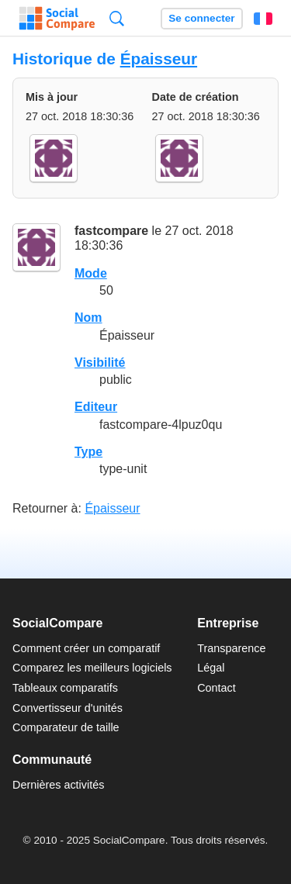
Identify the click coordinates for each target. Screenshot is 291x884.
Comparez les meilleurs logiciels (92, 667)
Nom (88, 317)
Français (263, 18)
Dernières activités (58, 785)
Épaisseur (158, 58)
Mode (90, 273)
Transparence (231, 648)
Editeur (95, 406)
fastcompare (111, 230)
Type (88, 451)
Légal (210, 667)
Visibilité (100, 362)
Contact (216, 688)
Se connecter (201, 18)
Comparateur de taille (66, 727)
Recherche (116, 18)
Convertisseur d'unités (67, 708)
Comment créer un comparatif (86, 648)
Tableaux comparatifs (65, 688)
